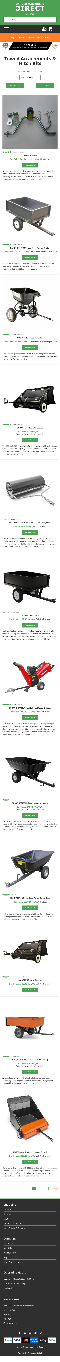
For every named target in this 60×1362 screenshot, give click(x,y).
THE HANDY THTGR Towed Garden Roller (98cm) (30, 523)
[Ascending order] (41, 71)
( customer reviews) (18, 152)
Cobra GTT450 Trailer (30, 615)
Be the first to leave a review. (10, 519)
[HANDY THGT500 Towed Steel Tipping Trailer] (30, 188)
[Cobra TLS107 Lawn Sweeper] (25, 928)
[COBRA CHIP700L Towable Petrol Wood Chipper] (30, 648)
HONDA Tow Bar (30, 155)
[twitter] (24, 1333)
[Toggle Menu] (6, 28)
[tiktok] (35, 1333)
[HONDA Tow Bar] (30, 96)
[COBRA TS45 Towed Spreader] (30, 278)
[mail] (40, 1333)
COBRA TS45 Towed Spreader (30, 338)
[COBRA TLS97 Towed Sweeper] (30, 368)
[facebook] (19, 1333)
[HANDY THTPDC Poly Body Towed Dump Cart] (30, 838)
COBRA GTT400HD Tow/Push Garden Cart (30, 803)
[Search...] (30, 20)
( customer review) (17, 244)
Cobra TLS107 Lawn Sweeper (30, 980)
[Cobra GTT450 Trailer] (30, 556)
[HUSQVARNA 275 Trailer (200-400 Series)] (30, 1000)
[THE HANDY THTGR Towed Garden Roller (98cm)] (30, 463)
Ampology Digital (35, 1353)
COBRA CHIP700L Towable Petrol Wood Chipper (30, 708)
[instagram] (30, 1333)
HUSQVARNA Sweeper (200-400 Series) (30, 1152)
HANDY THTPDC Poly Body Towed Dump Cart (30, 898)
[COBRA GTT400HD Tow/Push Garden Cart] (30, 743)
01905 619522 (13, 1323)
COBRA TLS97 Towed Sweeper (30, 428)
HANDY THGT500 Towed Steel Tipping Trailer (30, 248)
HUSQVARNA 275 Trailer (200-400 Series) (30, 1060)
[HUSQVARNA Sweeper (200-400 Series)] (30, 1092)
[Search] (6, 20)
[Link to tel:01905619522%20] (4, 1323)
